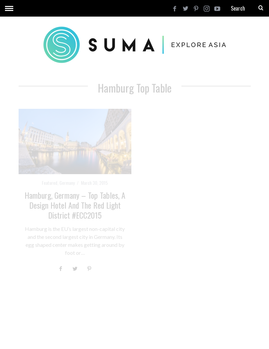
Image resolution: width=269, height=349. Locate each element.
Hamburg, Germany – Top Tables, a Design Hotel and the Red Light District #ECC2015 (75, 205)
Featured (49, 182)
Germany (67, 182)
